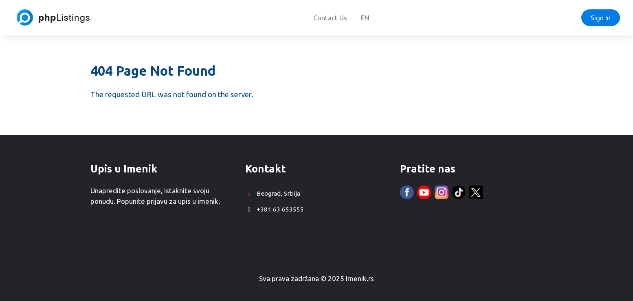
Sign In (601, 18)
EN (365, 18)
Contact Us (330, 18)
